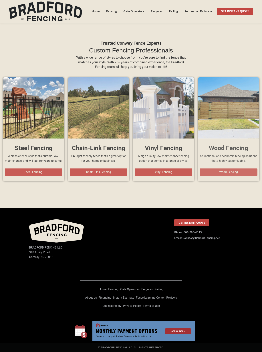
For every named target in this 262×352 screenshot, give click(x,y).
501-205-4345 (243, 3)
